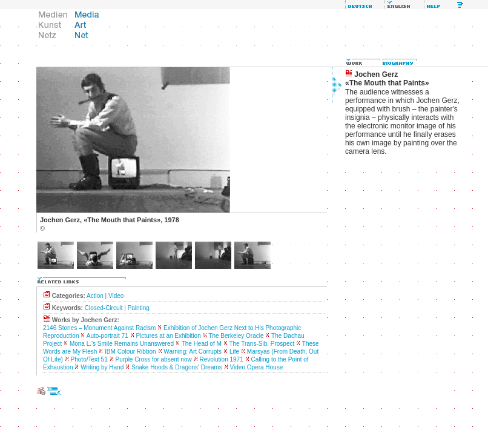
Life (234, 351)
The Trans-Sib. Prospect (261, 343)
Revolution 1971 (221, 359)
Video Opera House (256, 367)
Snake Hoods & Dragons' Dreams (176, 367)
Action (95, 295)
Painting (139, 308)
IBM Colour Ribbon (130, 351)
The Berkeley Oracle (235, 335)
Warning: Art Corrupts (192, 351)
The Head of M (202, 343)
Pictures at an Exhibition (168, 335)
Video (116, 295)
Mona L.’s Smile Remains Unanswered (122, 343)
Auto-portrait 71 (107, 335)
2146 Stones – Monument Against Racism (99, 328)
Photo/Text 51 (89, 359)
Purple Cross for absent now (154, 359)
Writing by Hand (102, 367)
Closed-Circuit (104, 308)
